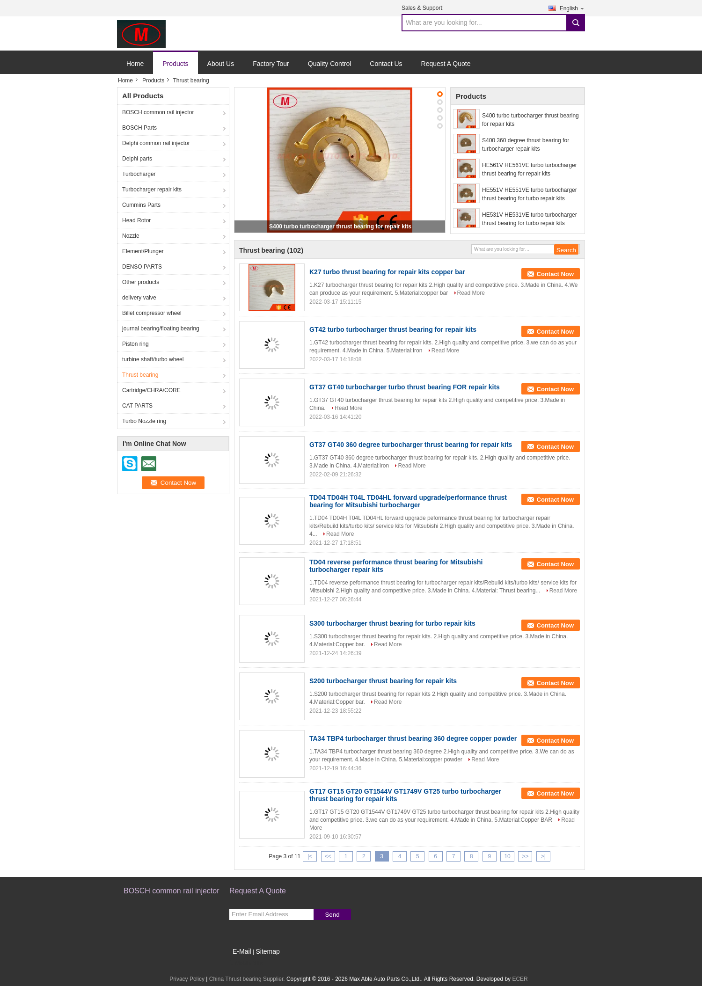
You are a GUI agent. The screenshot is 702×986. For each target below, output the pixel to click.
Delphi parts (137, 158)
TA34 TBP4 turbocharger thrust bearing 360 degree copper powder (413, 738)
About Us (220, 63)
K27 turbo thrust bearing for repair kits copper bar (387, 272)
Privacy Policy (187, 979)
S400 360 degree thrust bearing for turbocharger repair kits (525, 144)
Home (135, 63)
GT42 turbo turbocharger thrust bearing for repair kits (392, 329)
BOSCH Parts (139, 127)
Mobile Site (246, 963)
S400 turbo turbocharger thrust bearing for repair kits (340, 226)
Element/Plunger (143, 251)
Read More (471, 293)
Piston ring (135, 344)
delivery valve (139, 297)
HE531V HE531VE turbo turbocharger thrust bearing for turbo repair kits (529, 219)
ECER (519, 979)
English (572, 8)
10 (507, 856)
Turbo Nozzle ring (144, 421)
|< (309, 856)
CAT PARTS (137, 405)
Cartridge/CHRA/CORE (151, 390)
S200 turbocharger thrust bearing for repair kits (383, 681)
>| (543, 856)
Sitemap (267, 951)
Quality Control (329, 63)
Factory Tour (271, 63)
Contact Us (386, 63)
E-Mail (242, 951)
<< (328, 856)
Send (332, 914)
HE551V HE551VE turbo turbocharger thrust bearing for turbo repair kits (529, 194)
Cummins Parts (141, 205)
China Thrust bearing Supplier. (247, 979)
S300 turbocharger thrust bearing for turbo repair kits (392, 623)
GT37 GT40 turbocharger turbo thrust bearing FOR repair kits (404, 387)
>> (525, 856)
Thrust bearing (140, 375)
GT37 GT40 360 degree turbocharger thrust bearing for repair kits (410, 444)
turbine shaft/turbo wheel (152, 359)
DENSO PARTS (142, 266)
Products (175, 63)
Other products (140, 282)
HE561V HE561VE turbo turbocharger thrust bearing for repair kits (529, 169)
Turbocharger (139, 174)
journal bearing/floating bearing (160, 328)
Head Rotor (136, 220)
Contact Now (555, 274)
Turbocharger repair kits (152, 189)
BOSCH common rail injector (158, 112)
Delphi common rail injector (156, 143)
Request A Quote (446, 63)
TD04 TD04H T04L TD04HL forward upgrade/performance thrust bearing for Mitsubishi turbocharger (408, 501)
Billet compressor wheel (152, 313)
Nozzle (130, 236)
